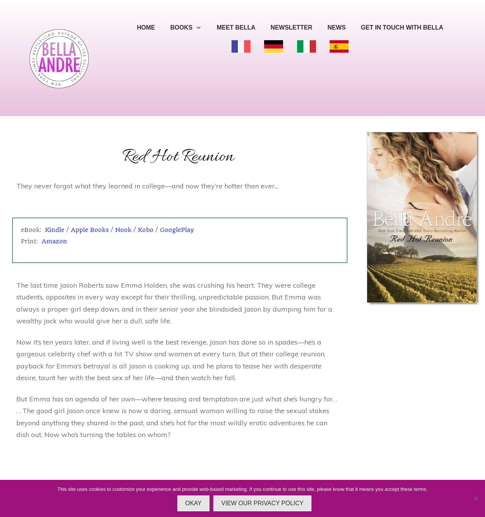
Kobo (145, 229)
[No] (475, 498)
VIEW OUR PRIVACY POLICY (262, 503)
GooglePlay (177, 229)
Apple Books (90, 229)
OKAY (193, 503)
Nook (123, 229)
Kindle (54, 229)
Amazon (54, 241)
